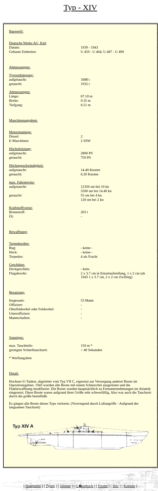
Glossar (65, 486)
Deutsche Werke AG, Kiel (27, 43)
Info (116, 486)
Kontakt (129, 486)
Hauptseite (33, 486)
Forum (102, 486)
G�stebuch (84, 486)
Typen (50, 486)
